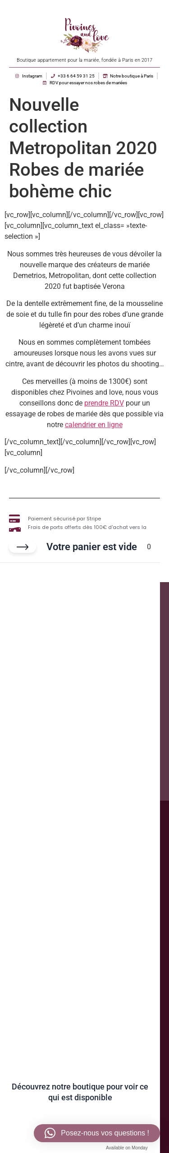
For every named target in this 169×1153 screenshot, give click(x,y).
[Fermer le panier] (22, 547)
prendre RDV (104, 403)
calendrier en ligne (94, 424)
